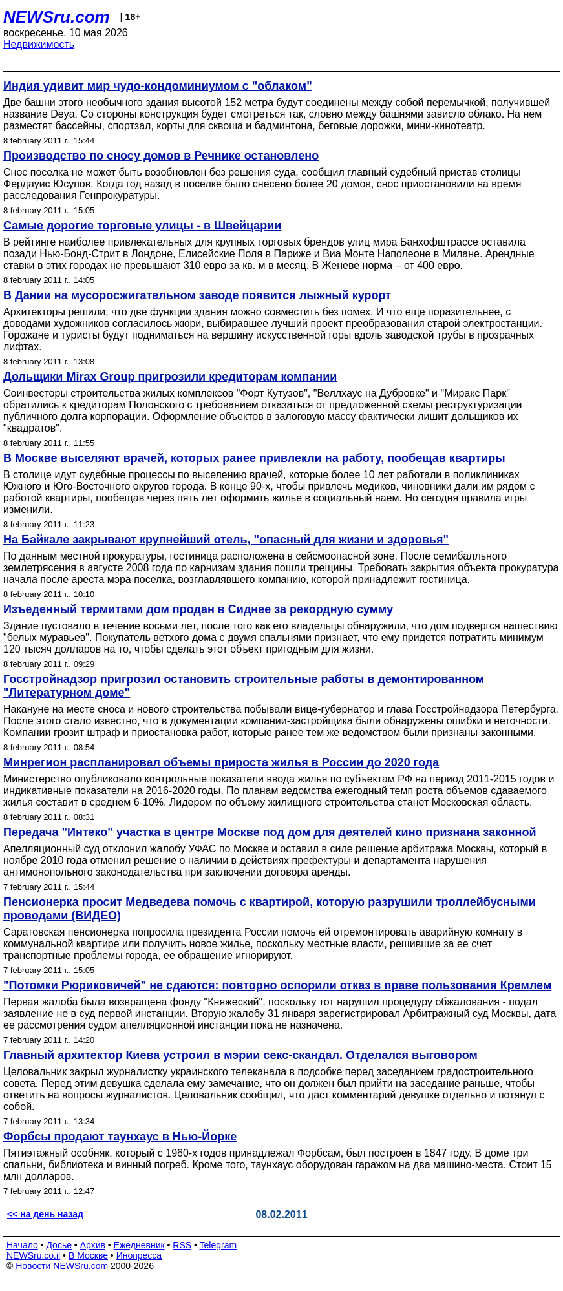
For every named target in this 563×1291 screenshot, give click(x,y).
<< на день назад (45, 1214)
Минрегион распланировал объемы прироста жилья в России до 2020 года (221, 762)
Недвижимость (38, 44)
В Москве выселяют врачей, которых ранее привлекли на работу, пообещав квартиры (254, 458)
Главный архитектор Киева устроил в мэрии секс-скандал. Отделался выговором (240, 1055)
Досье (59, 1245)
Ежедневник (139, 1245)
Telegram (218, 1245)
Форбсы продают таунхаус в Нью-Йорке (120, 1136)
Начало (22, 1245)
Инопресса (139, 1255)
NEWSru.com (56, 16)
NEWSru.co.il (33, 1255)
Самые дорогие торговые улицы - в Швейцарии (142, 225)
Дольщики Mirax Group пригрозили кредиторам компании (170, 376)
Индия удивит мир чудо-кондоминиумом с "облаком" (157, 85)
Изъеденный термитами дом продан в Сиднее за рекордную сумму (198, 609)
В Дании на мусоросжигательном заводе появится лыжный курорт (197, 295)
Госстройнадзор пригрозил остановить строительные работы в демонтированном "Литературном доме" (243, 686)
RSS (182, 1245)
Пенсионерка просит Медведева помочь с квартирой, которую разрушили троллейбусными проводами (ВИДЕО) (269, 909)
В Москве (88, 1255)
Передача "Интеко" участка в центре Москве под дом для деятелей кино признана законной (269, 832)
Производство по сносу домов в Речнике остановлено (161, 155)
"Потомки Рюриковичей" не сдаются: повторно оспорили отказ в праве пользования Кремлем (277, 985)
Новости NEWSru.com (62, 1266)
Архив (92, 1245)
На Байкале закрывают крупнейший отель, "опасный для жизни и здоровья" (226, 539)
